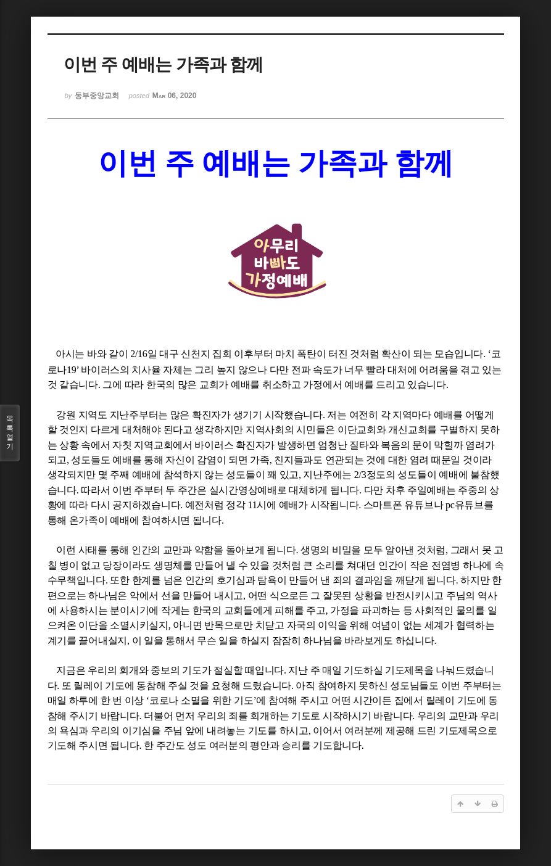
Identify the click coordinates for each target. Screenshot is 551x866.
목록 (10, 433)
